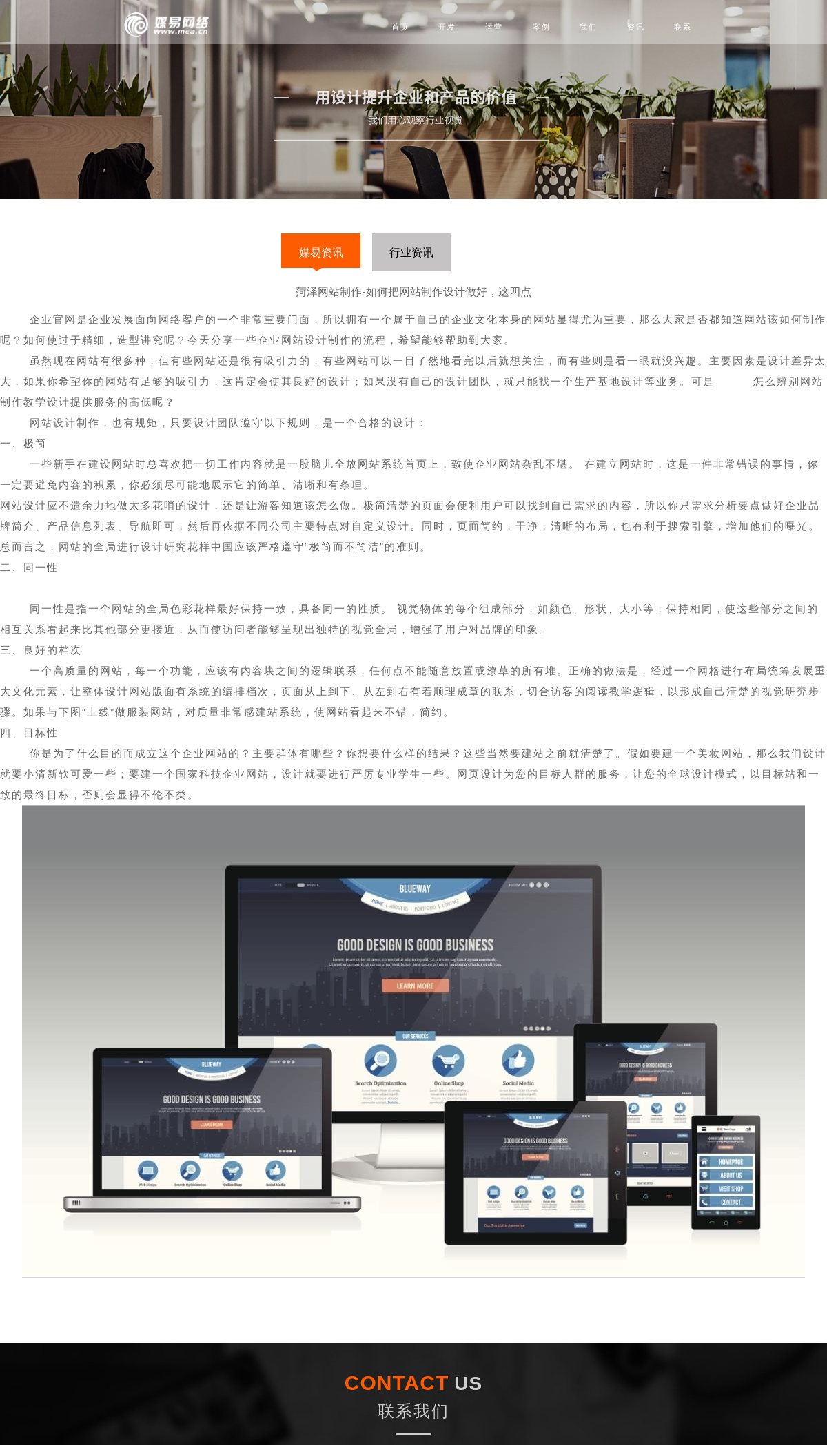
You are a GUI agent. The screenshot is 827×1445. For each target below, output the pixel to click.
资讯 (636, 27)
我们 (589, 27)
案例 (542, 27)
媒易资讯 (321, 252)
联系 (683, 27)
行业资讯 (411, 252)
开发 (447, 27)
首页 (400, 27)
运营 (494, 27)
